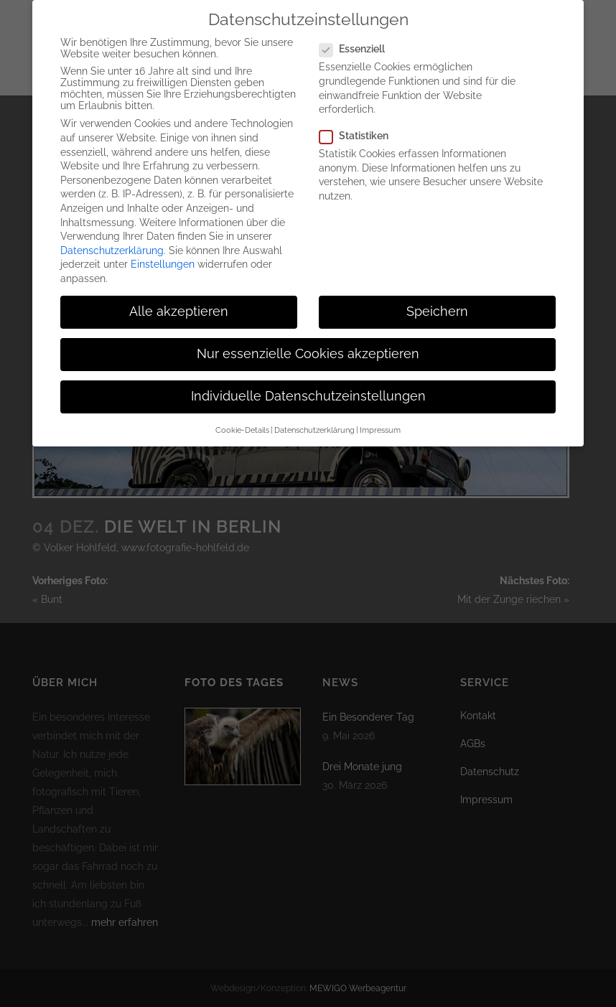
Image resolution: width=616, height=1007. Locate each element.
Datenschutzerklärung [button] (314, 418)
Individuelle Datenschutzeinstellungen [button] (308, 385)
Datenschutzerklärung (112, 239)
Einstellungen (163, 253)
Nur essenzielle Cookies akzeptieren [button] (308, 343)
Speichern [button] (437, 301)
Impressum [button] (380, 418)
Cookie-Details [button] (242, 418)
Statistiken (360, 125)
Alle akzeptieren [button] (178, 301)
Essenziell (358, 38)
